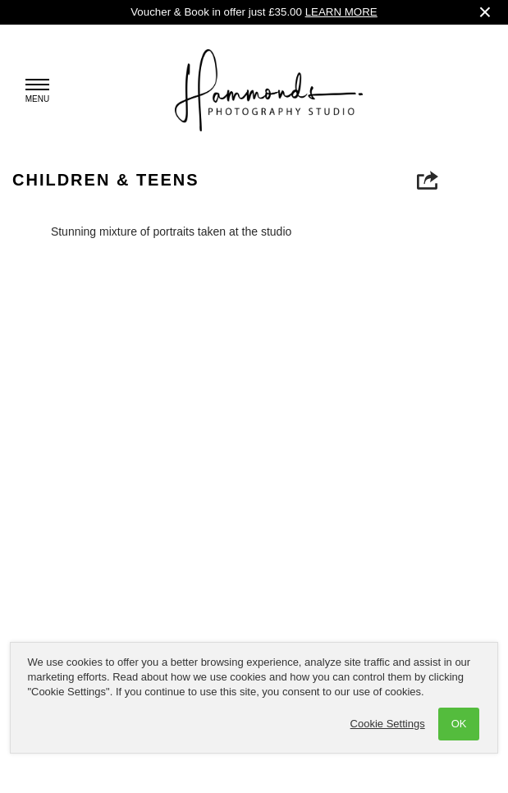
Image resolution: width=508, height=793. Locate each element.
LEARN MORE (341, 12)
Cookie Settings (387, 723)
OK (459, 723)
